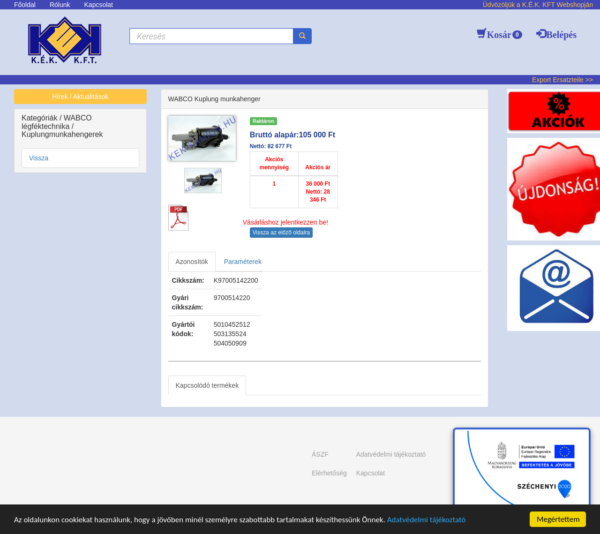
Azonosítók (192, 261)
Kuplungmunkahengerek (62, 134)
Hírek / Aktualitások (80, 96)
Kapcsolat (98, 4)
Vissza (38, 158)
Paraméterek (243, 261)
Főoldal (25, 4)
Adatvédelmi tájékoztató (426, 520)
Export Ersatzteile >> (562, 79)
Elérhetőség (329, 473)
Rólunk (60, 4)
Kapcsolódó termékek (207, 385)
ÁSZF (320, 454)
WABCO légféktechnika (57, 122)
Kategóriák (41, 118)
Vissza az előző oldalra (281, 232)
